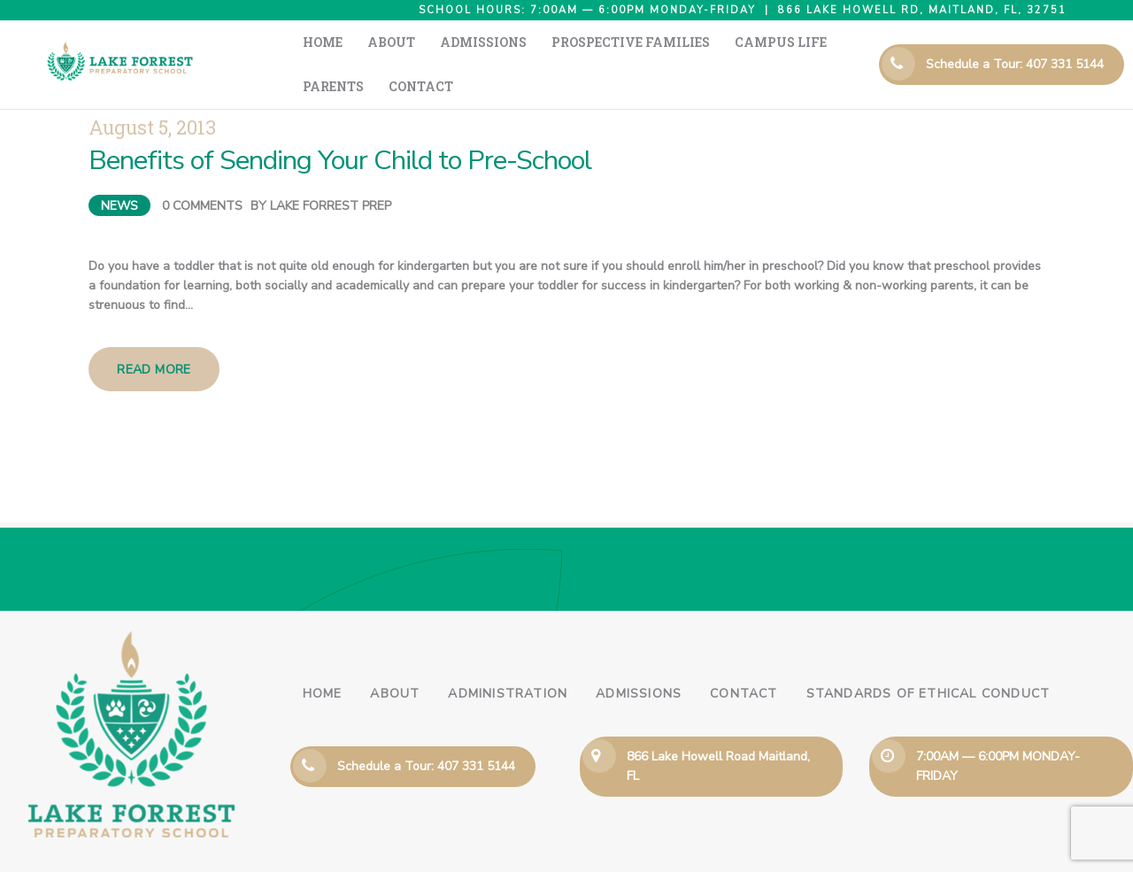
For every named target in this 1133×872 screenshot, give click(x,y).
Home (323, 658)
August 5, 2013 (152, 91)
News (119, 170)
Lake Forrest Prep (330, 170)
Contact (743, 658)
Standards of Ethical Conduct (928, 658)
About (395, 658)
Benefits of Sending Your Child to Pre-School (340, 125)
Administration (507, 658)
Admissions (639, 658)
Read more (154, 334)
